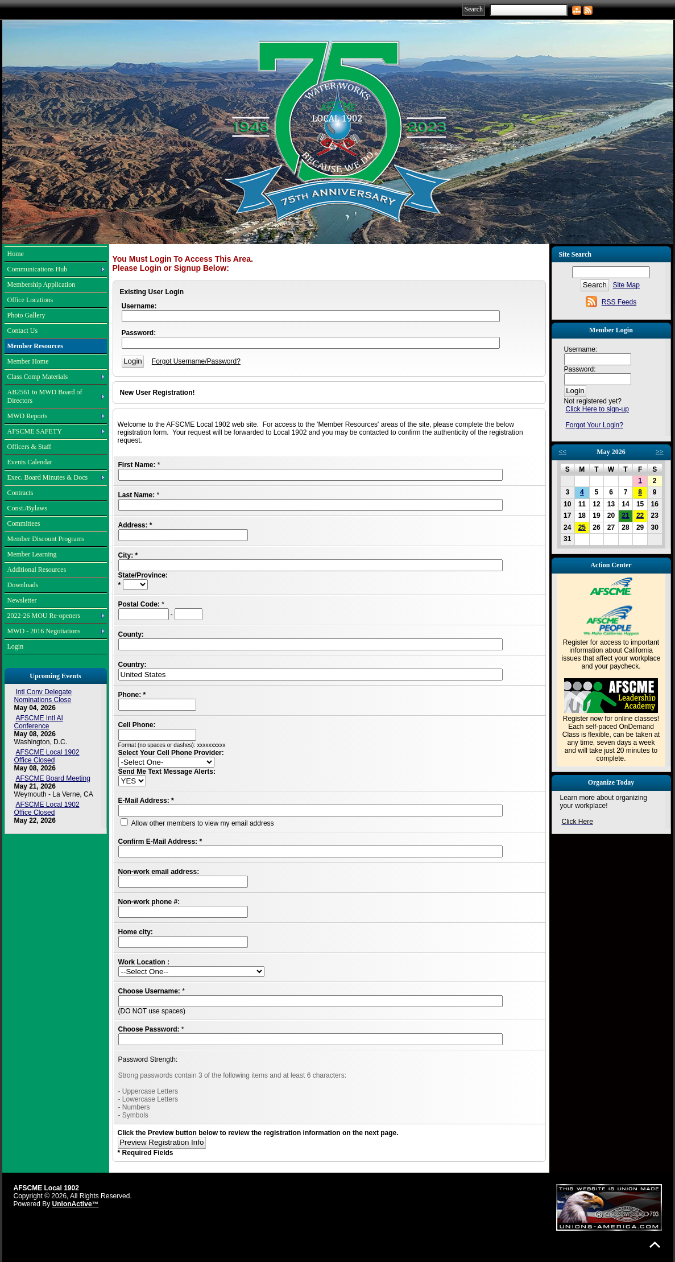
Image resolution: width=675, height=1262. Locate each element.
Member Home (28, 361)
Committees (23, 523)
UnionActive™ (75, 1204)
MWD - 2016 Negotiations (44, 631)
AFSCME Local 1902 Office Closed (47, 756)
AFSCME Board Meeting (53, 778)
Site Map (626, 285)
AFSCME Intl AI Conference (38, 722)
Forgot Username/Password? (196, 361)
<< (563, 452)
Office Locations (30, 300)
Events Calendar (29, 462)
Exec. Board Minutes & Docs (47, 477)
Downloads (23, 585)
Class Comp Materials (37, 377)
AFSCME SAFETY (34, 431)
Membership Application (41, 284)
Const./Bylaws (27, 508)
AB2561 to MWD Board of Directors (44, 396)
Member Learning (32, 554)
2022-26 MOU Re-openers (44, 616)
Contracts (20, 493)
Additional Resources (37, 570)
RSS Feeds (619, 302)
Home (15, 254)
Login (15, 646)
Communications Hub (37, 269)
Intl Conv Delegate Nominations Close (43, 696)
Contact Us (22, 331)
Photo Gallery (26, 315)
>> (660, 452)
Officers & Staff (29, 447)
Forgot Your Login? (594, 425)
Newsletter (22, 600)
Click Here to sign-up (597, 409)
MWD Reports (27, 416)
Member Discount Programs (46, 539)
